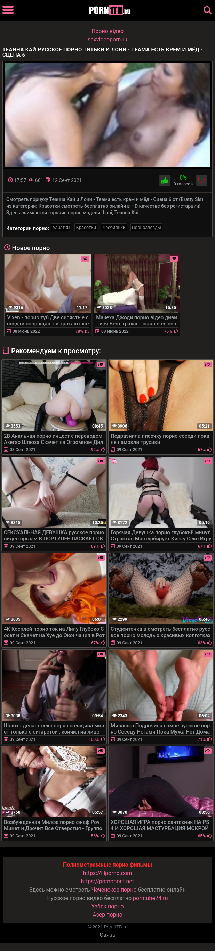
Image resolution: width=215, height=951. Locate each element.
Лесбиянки (114, 227)
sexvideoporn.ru (107, 39)
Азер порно (107, 914)
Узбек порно (107, 906)
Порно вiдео (107, 31)
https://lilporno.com (107, 873)
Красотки (86, 227)
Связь (107, 935)
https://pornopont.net (107, 881)
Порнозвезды (146, 227)
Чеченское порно (114, 889)
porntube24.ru (150, 898)
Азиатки (61, 227)
